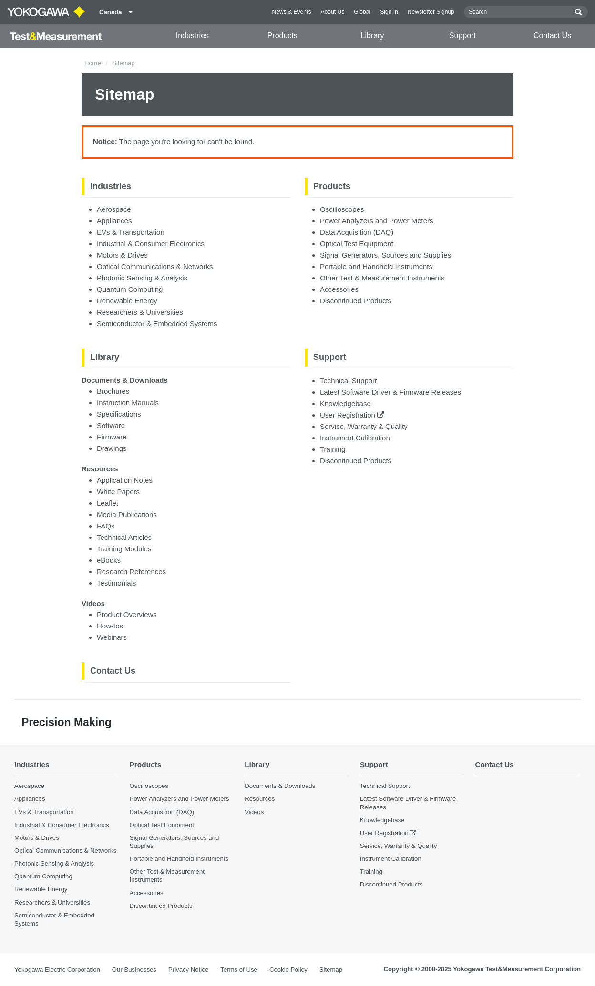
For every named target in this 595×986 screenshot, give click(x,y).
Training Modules (124, 549)
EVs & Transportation (130, 232)
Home (92, 63)
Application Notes (125, 480)
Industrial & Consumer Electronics (151, 243)
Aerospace (114, 209)
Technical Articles (124, 537)
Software (111, 425)
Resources (100, 469)
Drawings (112, 448)
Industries (192, 35)
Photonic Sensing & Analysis (142, 278)
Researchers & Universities (140, 312)
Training (333, 449)
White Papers (118, 492)
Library (372, 35)
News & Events (291, 12)
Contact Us (552, 35)
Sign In (389, 12)
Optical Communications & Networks (155, 266)
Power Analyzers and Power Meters (376, 221)
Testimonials (116, 583)
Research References (131, 572)
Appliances (114, 221)
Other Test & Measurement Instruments (382, 278)
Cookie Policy (288, 969)
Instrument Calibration (355, 438)
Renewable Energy (127, 301)
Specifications (119, 414)
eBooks (109, 560)
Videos (93, 603)
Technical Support (348, 381)
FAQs (106, 526)
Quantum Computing (130, 289)
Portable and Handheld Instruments (376, 266)
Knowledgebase (345, 403)
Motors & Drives (122, 255)
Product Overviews (127, 614)
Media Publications (127, 514)
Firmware (112, 437)
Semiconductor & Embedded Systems (157, 323)
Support (462, 35)
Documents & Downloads (125, 380)
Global (362, 12)
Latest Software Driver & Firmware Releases (390, 392)
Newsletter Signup (431, 12)
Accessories (339, 289)
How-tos (110, 626)
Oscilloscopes (342, 209)
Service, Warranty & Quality (364, 426)
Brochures (113, 391)
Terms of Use (238, 969)
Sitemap (330, 969)
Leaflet (107, 503)
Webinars (112, 637)
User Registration (352, 415)
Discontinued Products (355, 301)
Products (282, 35)
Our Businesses (134, 969)
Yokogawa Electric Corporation (57, 969)
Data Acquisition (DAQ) (356, 232)
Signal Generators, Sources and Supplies (385, 255)
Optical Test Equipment (356, 243)
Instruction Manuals (128, 402)
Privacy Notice (188, 969)
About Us (332, 12)
